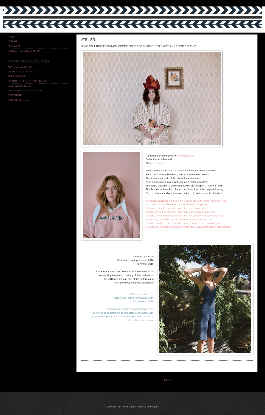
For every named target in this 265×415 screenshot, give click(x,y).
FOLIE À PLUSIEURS (19, 86)
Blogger (154, 406)
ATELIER (12, 41)
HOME (11, 36)
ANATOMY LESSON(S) (20, 67)
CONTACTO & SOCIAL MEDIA (24, 51)
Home (166, 380)
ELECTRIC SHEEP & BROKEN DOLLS (28, 81)
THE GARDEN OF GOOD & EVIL (25, 90)
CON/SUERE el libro (18, 100)
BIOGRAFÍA (14, 46)
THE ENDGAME (16, 76)
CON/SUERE (15, 95)
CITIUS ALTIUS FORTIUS (21, 71)
